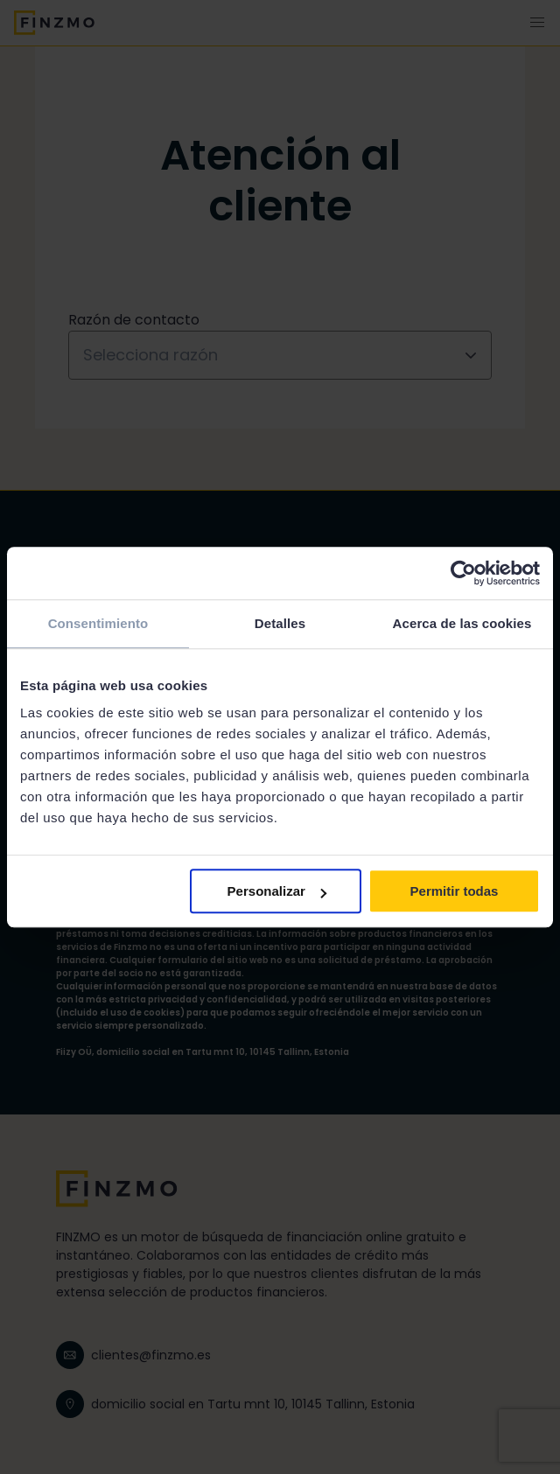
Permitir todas (454, 891)
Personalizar (277, 891)
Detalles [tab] (280, 623)
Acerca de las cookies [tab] (462, 623)
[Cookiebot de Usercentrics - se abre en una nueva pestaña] (463, 573)
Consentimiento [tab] (98, 623)
